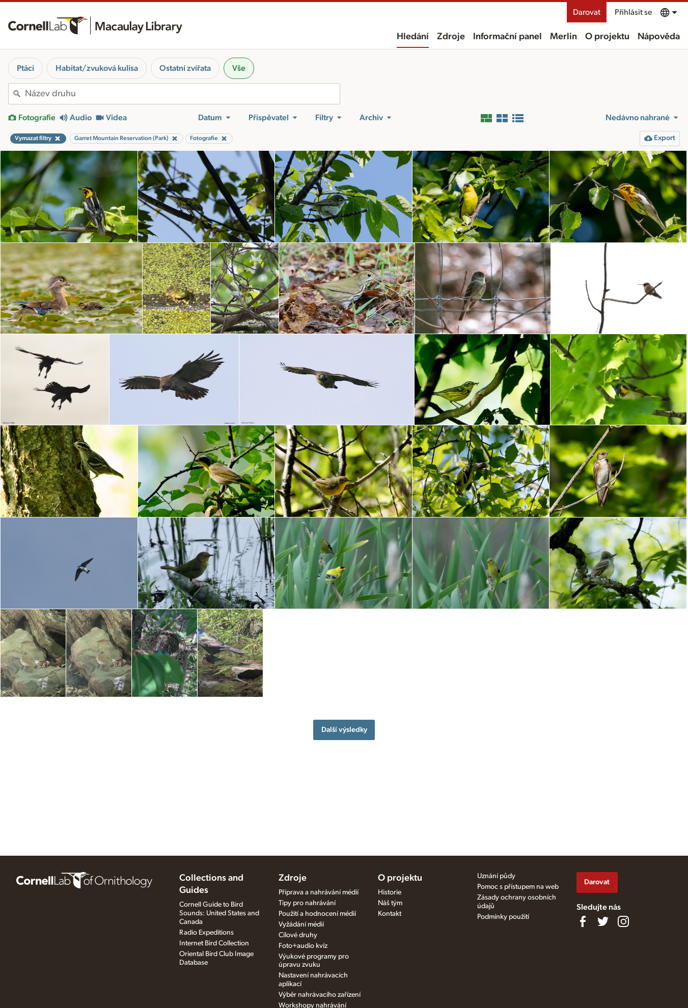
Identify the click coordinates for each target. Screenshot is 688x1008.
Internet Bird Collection (214, 943)
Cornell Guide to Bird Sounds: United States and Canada (219, 913)
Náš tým (390, 903)
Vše (238, 68)
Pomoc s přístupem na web (518, 886)
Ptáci (25, 68)
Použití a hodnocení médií (317, 913)
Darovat (586, 12)
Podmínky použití (503, 916)
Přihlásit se (633, 12)
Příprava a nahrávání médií (319, 892)
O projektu (607, 36)
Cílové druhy (298, 935)
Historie (389, 892)
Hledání (413, 36)
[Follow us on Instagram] (623, 921)
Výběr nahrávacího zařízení (320, 994)
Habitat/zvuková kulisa (97, 68)
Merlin (563, 36)
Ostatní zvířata (185, 68)
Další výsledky (344, 729)
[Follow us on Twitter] (603, 921)
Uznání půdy (496, 876)
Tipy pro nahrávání (307, 903)
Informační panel (507, 36)
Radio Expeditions (206, 932)
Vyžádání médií (301, 924)
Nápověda (659, 36)
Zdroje (451, 36)
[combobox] (182, 94)
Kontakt (389, 913)
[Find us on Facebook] (582, 921)
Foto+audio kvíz (303, 945)
